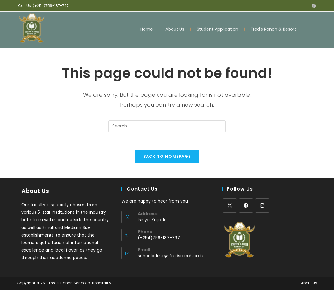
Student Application (217, 28)
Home (146, 28)
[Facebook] (246, 205)
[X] (230, 205)
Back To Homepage (167, 156)
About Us (174, 28)
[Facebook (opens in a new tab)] (313, 6)
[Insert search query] (167, 126)
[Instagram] (262, 205)
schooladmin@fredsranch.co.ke (171, 256)
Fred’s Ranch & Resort (273, 28)
